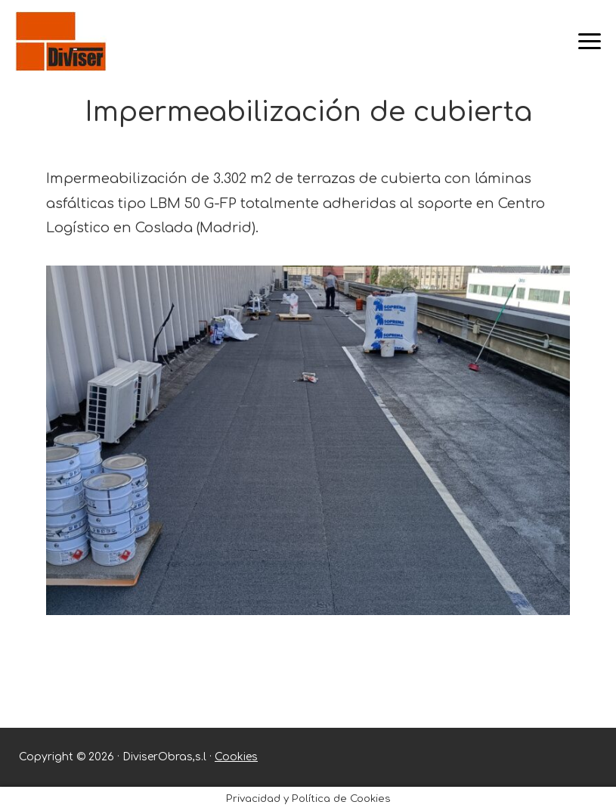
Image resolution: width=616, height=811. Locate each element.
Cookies (236, 757)
